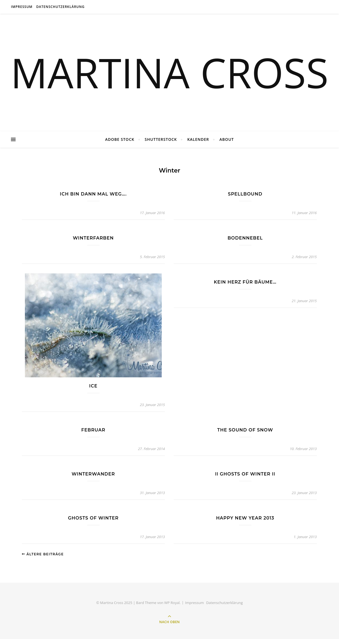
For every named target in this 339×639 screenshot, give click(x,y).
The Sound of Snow (245, 430)
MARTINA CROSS (170, 72)
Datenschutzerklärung (60, 6)
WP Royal (171, 602)
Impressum (22, 6)
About (226, 139)
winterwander (93, 474)
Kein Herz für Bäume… (245, 282)
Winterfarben (93, 238)
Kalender (198, 139)
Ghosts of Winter (93, 518)
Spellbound (245, 194)
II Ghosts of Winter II (245, 474)
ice (93, 386)
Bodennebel (245, 238)
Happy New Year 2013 (245, 518)
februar (93, 430)
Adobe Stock (119, 139)
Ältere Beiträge (43, 554)
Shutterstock (161, 139)
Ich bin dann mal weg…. (93, 194)
